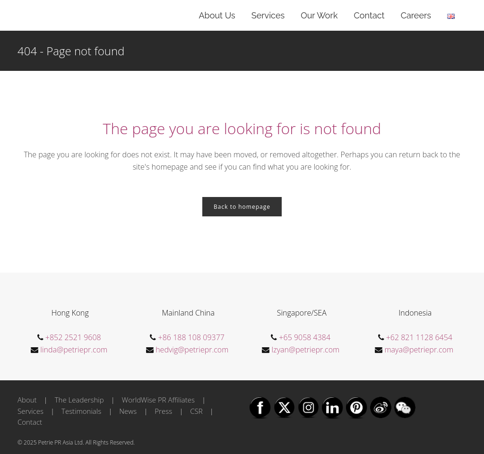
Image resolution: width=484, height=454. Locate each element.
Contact (29, 422)
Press (163, 411)
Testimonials (81, 411)
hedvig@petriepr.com (192, 349)
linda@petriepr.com (73, 349)
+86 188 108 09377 (191, 337)
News (128, 411)
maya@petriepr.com (418, 349)
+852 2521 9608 (73, 337)
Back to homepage (242, 207)
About (27, 399)
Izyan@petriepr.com (305, 349)
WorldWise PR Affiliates (158, 399)
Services (30, 411)
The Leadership (79, 399)
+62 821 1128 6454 (419, 337)
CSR (196, 411)
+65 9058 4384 (304, 337)
